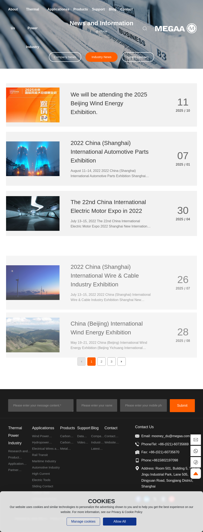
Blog (95, 428)
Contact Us (144, 427)
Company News (65, 57)
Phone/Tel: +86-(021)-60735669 (165, 444)
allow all (119, 521)
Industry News (101, 57)
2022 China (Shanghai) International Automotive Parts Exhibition (110, 152)
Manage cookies (83, 521)
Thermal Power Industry (15, 435)
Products (67, 428)
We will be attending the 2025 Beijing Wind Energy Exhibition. (109, 103)
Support (83, 428)
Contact (110, 428)
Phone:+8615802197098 (159, 460)
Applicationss (43, 428)
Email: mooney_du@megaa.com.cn (167, 436)
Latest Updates (137, 57)
